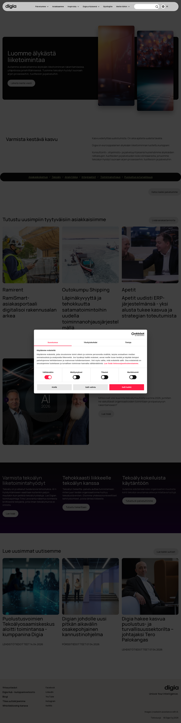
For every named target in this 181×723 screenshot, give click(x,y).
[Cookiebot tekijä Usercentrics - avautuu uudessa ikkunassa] (133, 334)
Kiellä (54, 387)
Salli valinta (90, 387)
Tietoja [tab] (128, 342)
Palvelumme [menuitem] (42, 6)
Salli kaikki (126, 387)
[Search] (146, 6)
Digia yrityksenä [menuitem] (91, 6)
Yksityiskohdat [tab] (90, 342)
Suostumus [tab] (53, 342)
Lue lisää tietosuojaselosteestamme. (121, 363)
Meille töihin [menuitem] (123, 6)
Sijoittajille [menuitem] (107, 6)
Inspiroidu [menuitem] (73, 6)
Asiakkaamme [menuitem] (58, 6)
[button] (157, 7)
